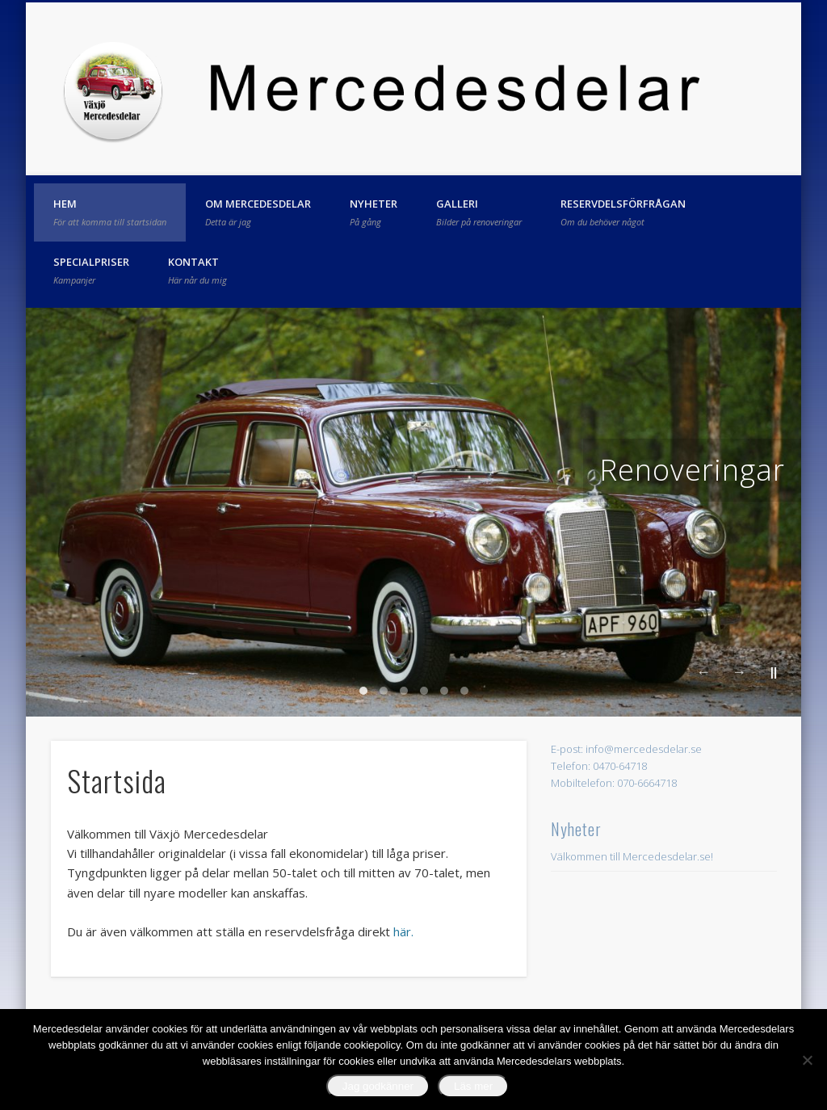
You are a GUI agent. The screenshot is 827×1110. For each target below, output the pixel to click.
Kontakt (197, 269)
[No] (807, 1060)
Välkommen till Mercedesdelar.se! (632, 856)
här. (403, 931)
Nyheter (373, 211)
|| (773, 672)
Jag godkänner (378, 1086)
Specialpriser (91, 269)
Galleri (479, 211)
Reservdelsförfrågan (623, 211)
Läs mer (473, 1086)
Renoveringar (692, 470)
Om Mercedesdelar (258, 211)
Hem (109, 211)
